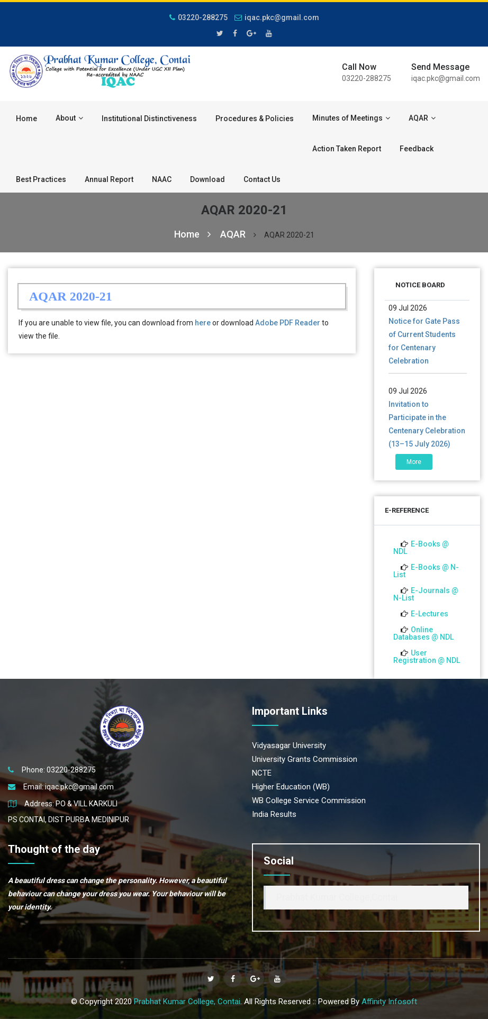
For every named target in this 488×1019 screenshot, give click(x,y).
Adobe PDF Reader (287, 323)
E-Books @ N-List (426, 571)
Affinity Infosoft (389, 1001)
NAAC (161, 179)
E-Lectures (429, 613)
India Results (274, 814)
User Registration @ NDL (426, 657)
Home (26, 118)
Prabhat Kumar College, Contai (187, 1001)
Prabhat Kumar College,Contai (336, 897)
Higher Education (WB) (291, 786)
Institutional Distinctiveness (149, 118)
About (69, 118)
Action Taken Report (346, 148)
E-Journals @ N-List (425, 594)
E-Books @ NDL (421, 548)
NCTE (262, 773)
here (203, 323)
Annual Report (109, 179)
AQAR (422, 118)
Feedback (416, 148)
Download (207, 179)
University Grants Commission (304, 759)
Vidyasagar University (289, 745)
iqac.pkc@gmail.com (276, 17)
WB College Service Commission (309, 800)
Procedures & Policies (254, 118)
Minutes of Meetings (351, 118)
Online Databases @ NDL (423, 633)
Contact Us (262, 179)
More (413, 462)
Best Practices (41, 179)
